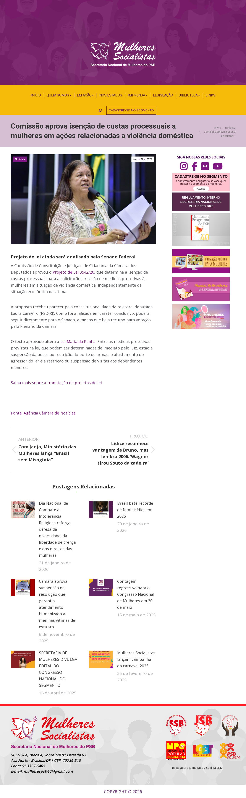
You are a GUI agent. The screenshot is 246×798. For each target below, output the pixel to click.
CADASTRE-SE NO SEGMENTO (131, 110)
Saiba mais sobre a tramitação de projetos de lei (56, 382)
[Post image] (23, 509)
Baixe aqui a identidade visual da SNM (197, 768)
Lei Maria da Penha (77, 341)
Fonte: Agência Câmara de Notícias (43, 413)
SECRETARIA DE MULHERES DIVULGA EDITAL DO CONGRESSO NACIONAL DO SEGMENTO (58, 669)
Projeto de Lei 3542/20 (73, 272)
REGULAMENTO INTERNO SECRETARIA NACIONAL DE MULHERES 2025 (201, 202)
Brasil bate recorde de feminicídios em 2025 (135, 510)
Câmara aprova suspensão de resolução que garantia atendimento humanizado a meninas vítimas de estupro (57, 604)
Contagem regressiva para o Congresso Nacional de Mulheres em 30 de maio (135, 594)
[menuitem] (36, 95)
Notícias (20, 159)
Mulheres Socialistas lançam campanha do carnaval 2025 (136, 659)
